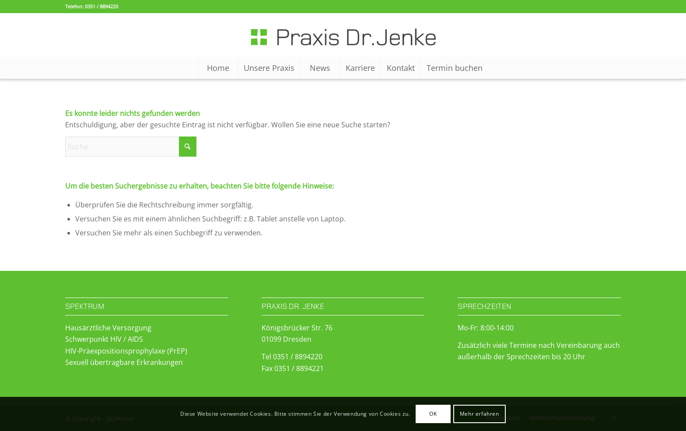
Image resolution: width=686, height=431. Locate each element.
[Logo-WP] (343, 35)
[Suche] (130, 147)
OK (433, 413)
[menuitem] (218, 68)
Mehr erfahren (479, 413)
